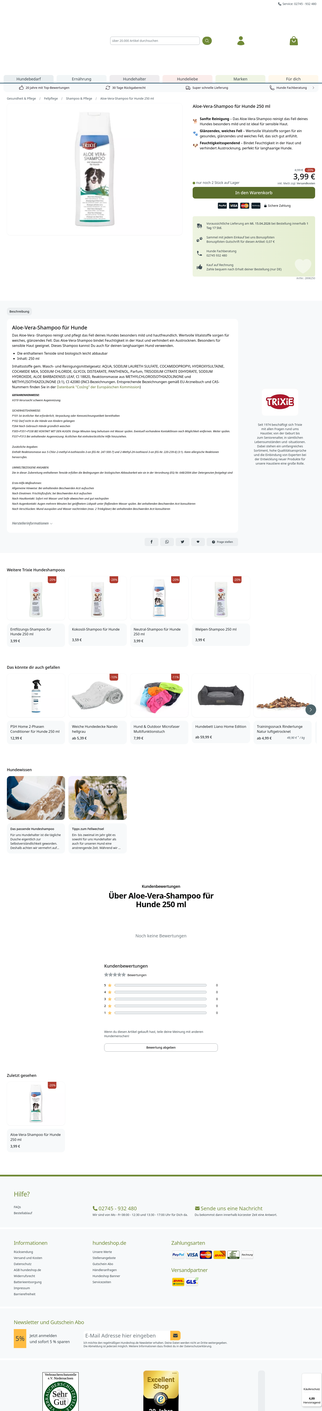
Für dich (293, 29)
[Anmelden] (241, 16)
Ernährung (81, 29)
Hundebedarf (29, 29)
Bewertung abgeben (161, 998)
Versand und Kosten (28, 1209)
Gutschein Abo (103, 1215)
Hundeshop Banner (106, 1227)
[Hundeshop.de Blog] (170, 1398)
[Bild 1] (94, 120)
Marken (241, 29)
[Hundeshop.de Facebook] (132, 1398)
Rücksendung (23, 1203)
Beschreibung (19, 262)
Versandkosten (306, 134)
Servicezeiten (102, 1233)
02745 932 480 (216, 206)
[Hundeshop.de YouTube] (189, 1398)
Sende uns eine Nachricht (229, 1159)
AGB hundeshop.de (27, 1221)
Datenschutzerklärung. (198, 1297)
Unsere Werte (102, 1203)
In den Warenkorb (253, 143)
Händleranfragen (105, 1221)
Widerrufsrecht (24, 1227)
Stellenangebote (104, 1209)
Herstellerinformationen (32, 474)
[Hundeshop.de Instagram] (151, 1398)
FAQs (17, 1158)
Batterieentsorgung (28, 1233)
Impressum (22, 1239)
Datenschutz (22, 1215)
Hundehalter (134, 29)
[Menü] (319, 1375)
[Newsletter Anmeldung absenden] (175, 1286)
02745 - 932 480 (115, 1159)
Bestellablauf (23, 1164)
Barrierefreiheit (24, 1245)
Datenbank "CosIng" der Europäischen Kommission (98, 337)
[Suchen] (207, 16)
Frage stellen (222, 493)
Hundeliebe (187, 29)
